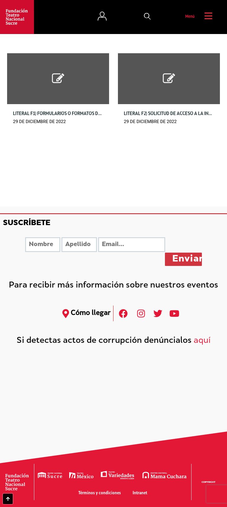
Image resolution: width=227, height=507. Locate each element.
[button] (147, 17)
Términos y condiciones (99, 493)
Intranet (140, 493)
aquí (202, 341)
